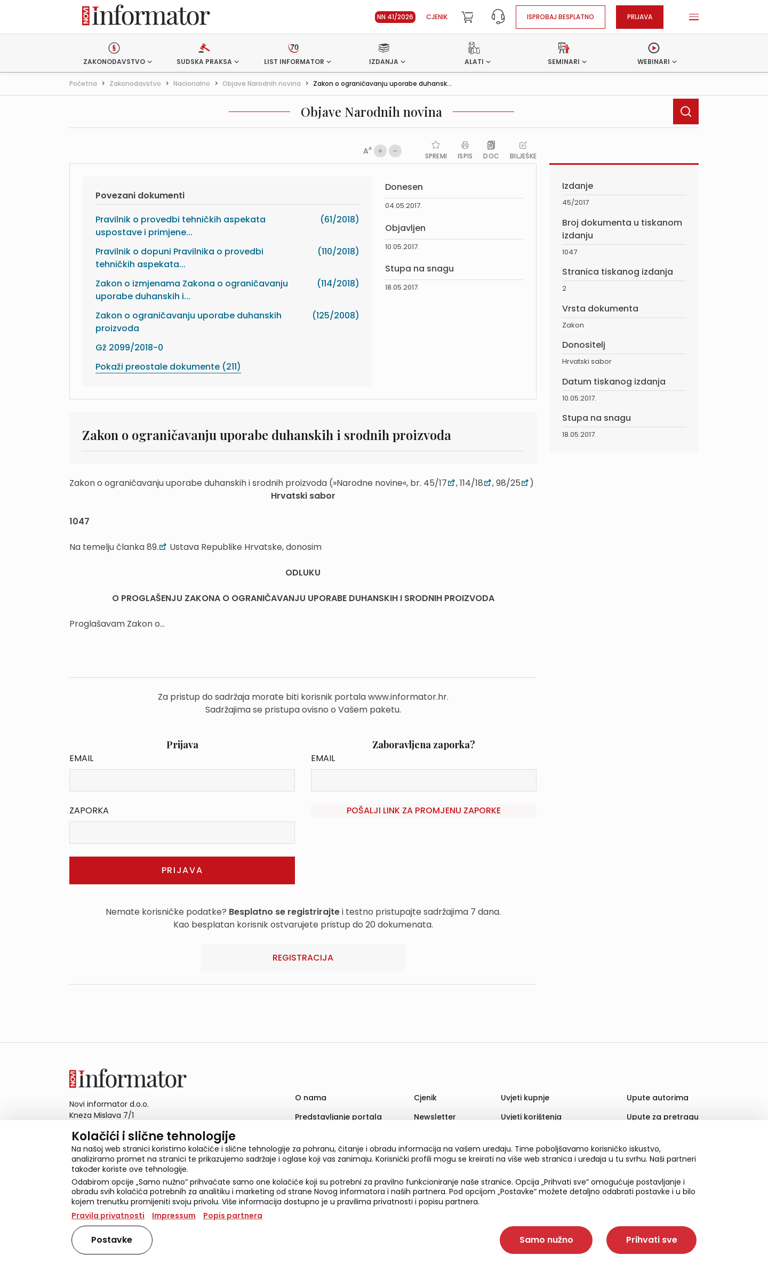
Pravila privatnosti (108, 1215)
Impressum (174, 1215)
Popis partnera (232, 1215)
